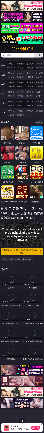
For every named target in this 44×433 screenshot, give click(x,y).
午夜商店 (20, 111)
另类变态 (39, 86)
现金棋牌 (30, 68)
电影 (3, 84)
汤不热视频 (39, 111)
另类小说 (20, 105)
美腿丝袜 (11, 96)
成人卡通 (30, 82)
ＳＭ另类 (39, 77)
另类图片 (39, 96)
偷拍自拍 (20, 82)
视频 (3, 74)
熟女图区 (30, 96)
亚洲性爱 (11, 82)
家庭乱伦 (20, 101)
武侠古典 (39, 101)
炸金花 (20, 68)
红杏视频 (11, 115)
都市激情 (11, 101)
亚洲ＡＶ (11, 73)
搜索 (38, 55)
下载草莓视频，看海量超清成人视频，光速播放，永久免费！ (22, 251)
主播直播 (30, 77)
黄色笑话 (30, 105)
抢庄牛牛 (39, 68)
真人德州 (20, 64)
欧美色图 (30, 92)
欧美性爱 (39, 82)
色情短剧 (20, 115)
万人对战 (30, 64)
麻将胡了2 (11, 68)
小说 (3, 103)
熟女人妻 (11, 77)
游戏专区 (39, 64)
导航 (3, 112)
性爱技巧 (39, 105)
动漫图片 (39, 92)
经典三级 (20, 86)
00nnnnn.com (22, 49)
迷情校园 (11, 105)
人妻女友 (30, 101)
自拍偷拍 (20, 73)
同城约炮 (11, 111)
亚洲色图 (20, 92)
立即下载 (35, 428)
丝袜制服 (20, 77)
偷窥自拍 (11, 92)
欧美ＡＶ (30, 73)
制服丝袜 (11, 86)
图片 (3, 93)
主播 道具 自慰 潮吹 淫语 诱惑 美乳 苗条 (17, 259)
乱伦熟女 (30, 86)
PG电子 (11, 64)
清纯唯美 (20, 96)
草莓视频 (30, 111)
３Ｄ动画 (39, 73)
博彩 (3, 65)
